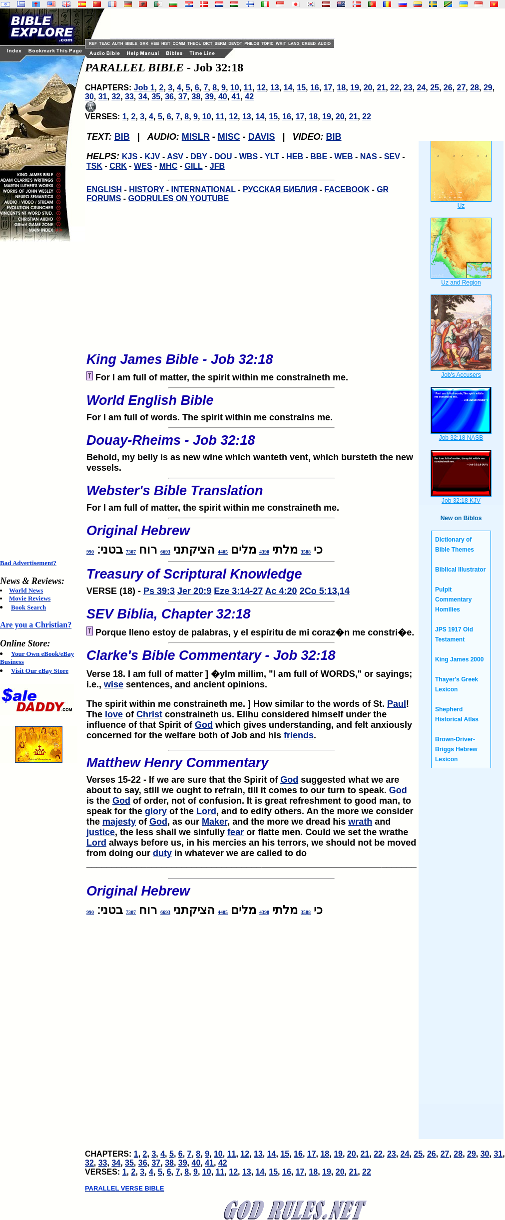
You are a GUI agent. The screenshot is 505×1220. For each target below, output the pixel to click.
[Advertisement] (40, 400)
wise (113, 684)
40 (222, 96)
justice (100, 832)
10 (234, 87)
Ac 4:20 (281, 591)
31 (102, 96)
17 (328, 87)
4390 (264, 552)
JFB (217, 166)
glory (156, 811)
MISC (229, 137)
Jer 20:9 (194, 591)
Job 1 (144, 87)
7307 (131, 552)
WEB (343, 156)
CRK (118, 166)
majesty (119, 822)
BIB (122, 137)
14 (288, 87)
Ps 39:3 (159, 591)
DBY (198, 156)
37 (182, 96)
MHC (168, 166)
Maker (214, 822)
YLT (272, 156)
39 (209, 96)
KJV (152, 156)
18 (341, 87)
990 (90, 552)
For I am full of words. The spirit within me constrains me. (251, 404)
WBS (248, 156)
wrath (360, 822)
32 (115, 96)
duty (162, 853)
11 (248, 87)
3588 (306, 552)
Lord (206, 811)
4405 (223, 552)
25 (434, 87)
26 (448, 87)
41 (236, 96)
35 (155, 96)
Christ (149, 714)
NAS (368, 156)
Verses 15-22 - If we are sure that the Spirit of (183, 780)
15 (301, 87)
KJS (129, 156)
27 (461, 87)
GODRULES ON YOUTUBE (178, 198)
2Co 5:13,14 (325, 591)
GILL (193, 166)
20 (368, 87)
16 (314, 87)
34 (142, 96)
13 (274, 87)
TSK (94, 166)
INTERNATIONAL (203, 189)
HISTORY (146, 189)
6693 (165, 552)
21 (381, 87)
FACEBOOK (347, 189)
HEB (294, 156)
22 (394, 87)
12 (261, 87)
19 (354, 87)
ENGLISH (104, 189)
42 (249, 96)
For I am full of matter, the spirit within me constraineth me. (251, 495)
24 (421, 87)
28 (474, 87)
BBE (318, 156)
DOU (223, 156)
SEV (392, 156)
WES (143, 166)
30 (89, 96)
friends (299, 735)
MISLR (196, 137)
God (204, 725)
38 (196, 96)
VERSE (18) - (251, 578)
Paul (396, 704)
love (114, 714)
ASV (175, 156)
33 (129, 96)
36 (169, 96)
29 (488, 87)
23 (408, 87)
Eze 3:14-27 (238, 591)
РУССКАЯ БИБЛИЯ (280, 189)
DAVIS (261, 137)
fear (235, 832)
